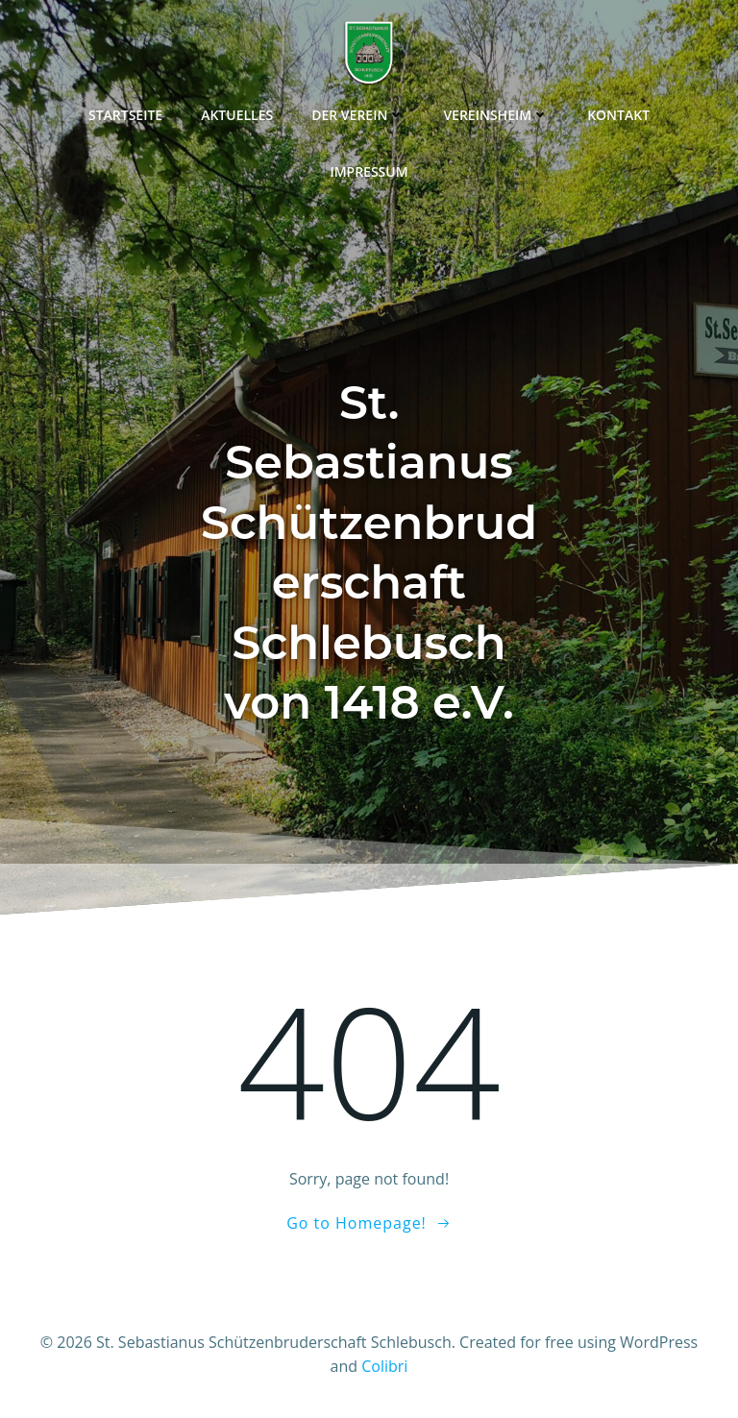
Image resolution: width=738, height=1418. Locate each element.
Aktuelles (237, 115)
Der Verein (358, 115)
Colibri (384, 1366)
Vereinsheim (496, 115)
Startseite (125, 115)
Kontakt (618, 115)
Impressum (368, 171)
